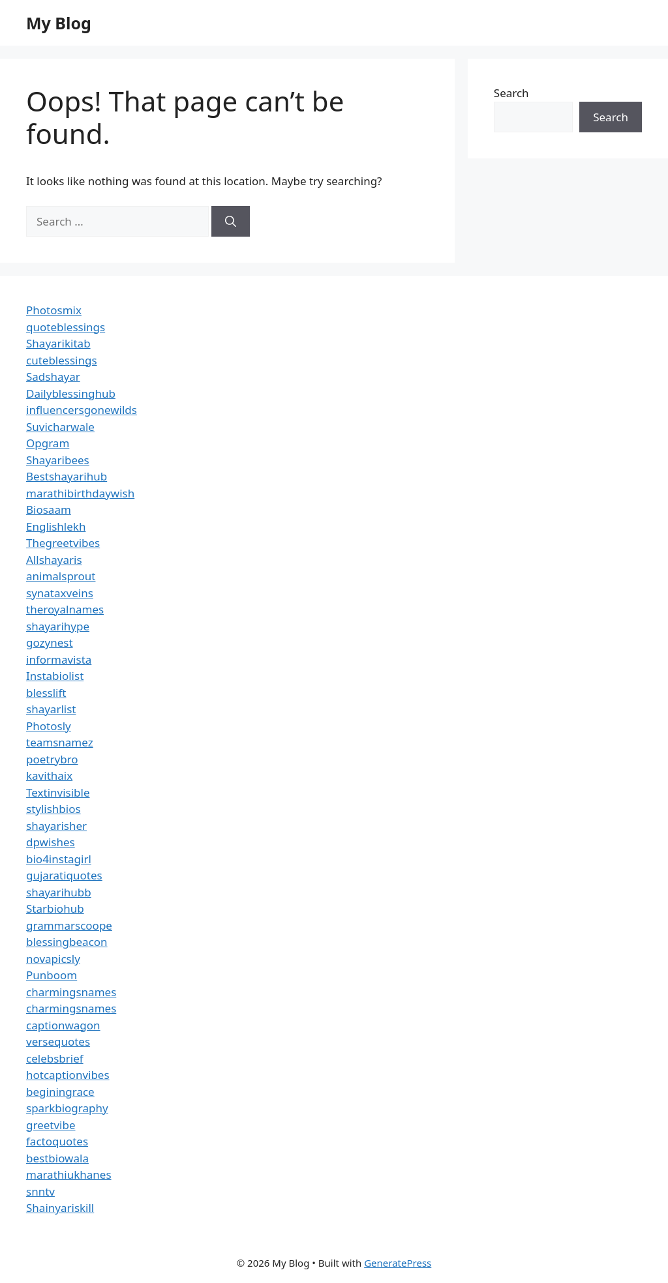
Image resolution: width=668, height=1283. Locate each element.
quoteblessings (65, 326)
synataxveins (59, 592)
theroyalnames (65, 609)
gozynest (49, 642)
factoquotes (57, 1141)
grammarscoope (69, 925)
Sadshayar (53, 376)
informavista (58, 659)
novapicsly (53, 958)
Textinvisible (58, 792)
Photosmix (54, 309)
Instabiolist (55, 675)
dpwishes (50, 841)
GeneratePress (397, 1262)
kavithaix (49, 775)
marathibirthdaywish (80, 493)
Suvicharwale (60, 426)
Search (511, 92)
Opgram (47, 442)
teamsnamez (59, 742)
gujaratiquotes (64, 875)
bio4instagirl (58, 858)
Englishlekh (55, 526)
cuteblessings (61, 360)
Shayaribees (57, 459)
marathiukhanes (69, 1174)
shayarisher (56, 825)
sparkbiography (67, 1107)
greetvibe (51, 1124)
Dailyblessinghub (70, 393)
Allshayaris (54, 559)
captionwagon (63, 1025)
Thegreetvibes (63, 542)
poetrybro (52, 759)
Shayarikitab (58, 343)
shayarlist (51, 708)
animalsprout (60, 575)
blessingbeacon (67, 941)
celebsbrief (55, 1058)
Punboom (51, 974)
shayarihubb (58, 892)
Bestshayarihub (66, 476)
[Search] (230, 221)
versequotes (58, 1041)
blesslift (46, 692)
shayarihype (57, 626)
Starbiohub (55, 908)
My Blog (58, 23)
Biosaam (48, 509)
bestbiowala (57, 1158)
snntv (40, 1191)
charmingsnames (71, 991)
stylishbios (53, 808)
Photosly (48, 725)
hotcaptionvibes (68, 1074)
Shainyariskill (60, 1207)
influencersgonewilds (81, 409)
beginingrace (60, 1091)
